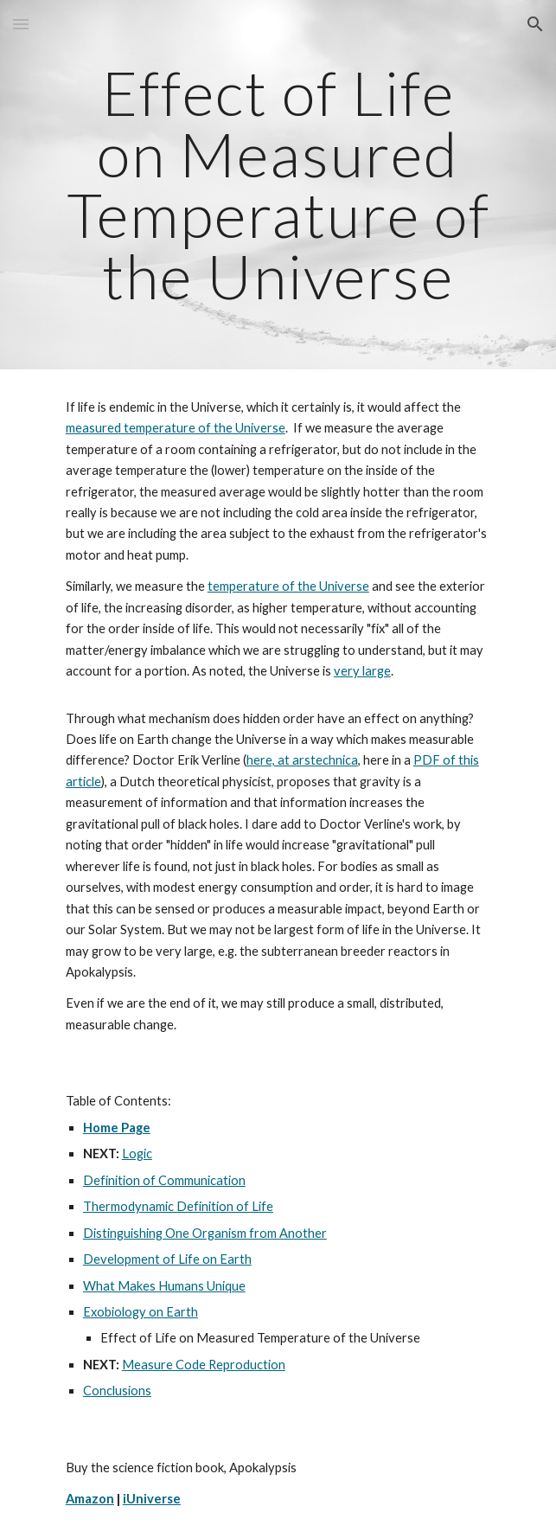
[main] (278, 184)
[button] (21, 24)
